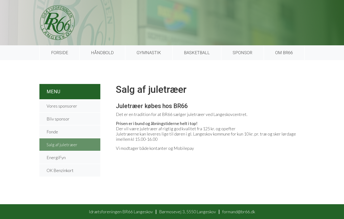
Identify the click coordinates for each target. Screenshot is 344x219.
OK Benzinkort (60, 170)
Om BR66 (284, 52)
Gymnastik (149, 52)
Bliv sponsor (58, 118)
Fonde (52, 131)
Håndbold (102, 52)
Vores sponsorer (62, 106)
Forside (59, 52)
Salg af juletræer (62, 144)
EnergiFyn (56, 157)
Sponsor (242, 52)
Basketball (197, 52)
